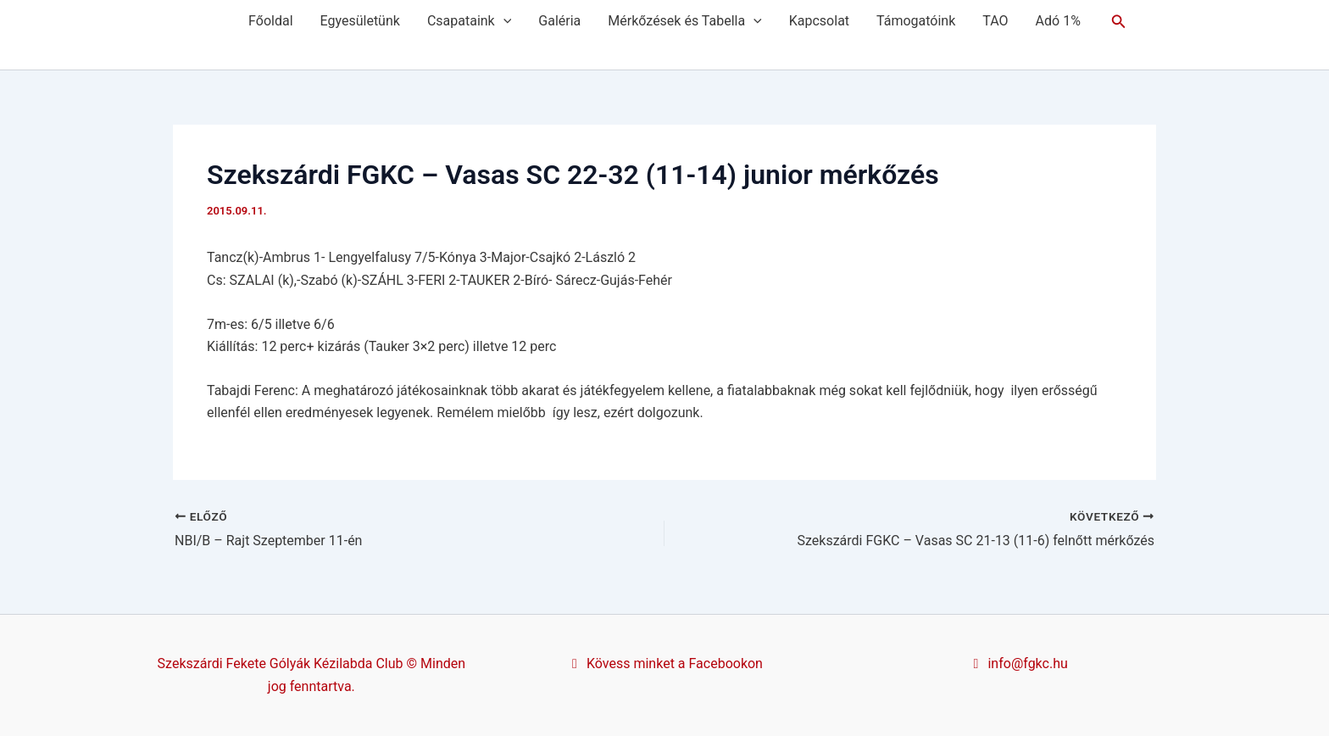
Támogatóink (915, 21)
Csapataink (469, 21)
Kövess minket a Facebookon (664, 663)
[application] (503, 21)
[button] (1118, 21)
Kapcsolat (819, 21)
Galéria (559, 21)
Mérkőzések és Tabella (684, 21)
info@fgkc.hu (1018, 663)
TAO (995, 21)
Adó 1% (1058, 21)
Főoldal (270, 21)
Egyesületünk (360, 21)
